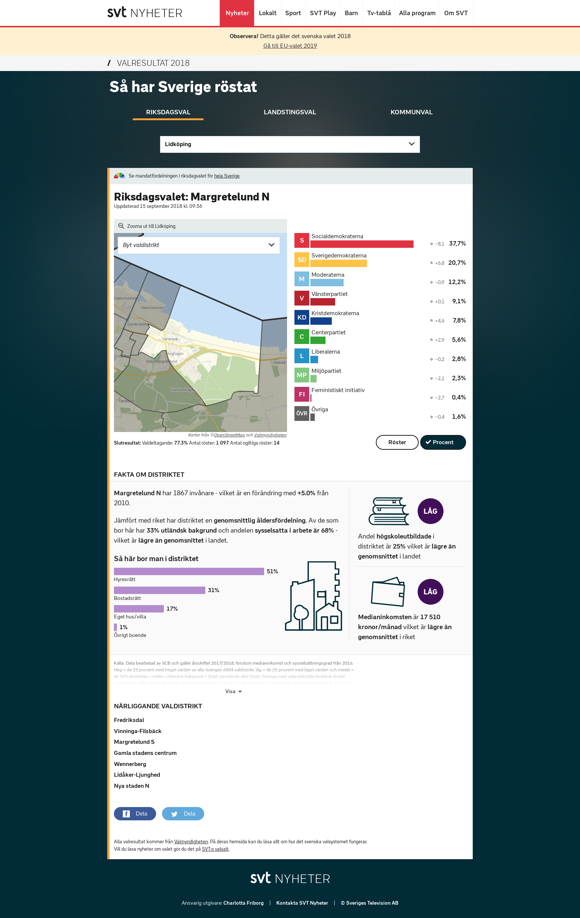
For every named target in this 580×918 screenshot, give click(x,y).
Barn (351, 13)
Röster (397, 442)
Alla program (417, 13)
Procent (443, 442)
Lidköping (178, 144)
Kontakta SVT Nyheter (302, 903)
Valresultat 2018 (148, 63)
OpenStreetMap (229, 435)
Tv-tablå (378, 13)
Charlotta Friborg (244, 903)
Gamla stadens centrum (145, 752)
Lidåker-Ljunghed (137, 774)
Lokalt (267, 13)
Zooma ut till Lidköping (146, 226)
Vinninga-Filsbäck (138, 731)
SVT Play (322, 13)
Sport (293, 13)
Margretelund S (134, 741)
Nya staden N (131, 785)
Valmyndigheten (270, 435)
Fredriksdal (129, 719)
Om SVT (456, 13)
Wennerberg (130, 763)
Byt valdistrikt (141, 245)
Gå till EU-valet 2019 (290, 45)
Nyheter (237, 13)
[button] (135, 813)
